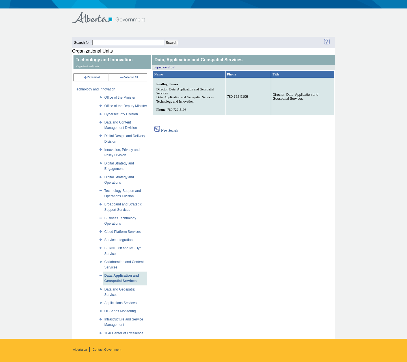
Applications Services (120, 303)
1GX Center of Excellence (123, 333)
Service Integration (118, 240)
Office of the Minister (119, 97)
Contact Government (107, 349)
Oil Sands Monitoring (120, 311)
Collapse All (129, 77)
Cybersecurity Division (121, 114)
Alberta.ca (80, 349)
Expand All (91, 77)
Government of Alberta (113, 15)
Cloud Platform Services (122, 232)
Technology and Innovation (95, 89)
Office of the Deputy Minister (125, 106)
